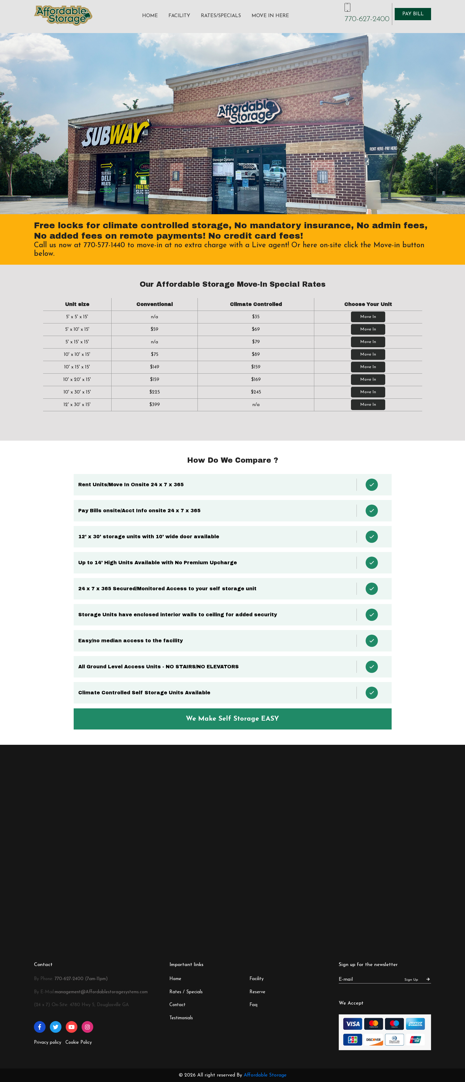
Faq (253, 1005)
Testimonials (181, 1018)
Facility (179, 15)
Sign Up (417, 980)
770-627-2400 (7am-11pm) (81, 979)
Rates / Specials (186, 992)
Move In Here (270, 15)
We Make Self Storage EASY (232, 718)
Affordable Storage (265, 1075)
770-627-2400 (367, 19)
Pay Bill (413, 14)
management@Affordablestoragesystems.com (101, 992)
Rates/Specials (221, 15)
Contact (177, 1005)
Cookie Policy (78, 1042)
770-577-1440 (104, 245)
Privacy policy (47, 1042)
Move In (368, 317)
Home (150, 15)
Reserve (257, 992)
